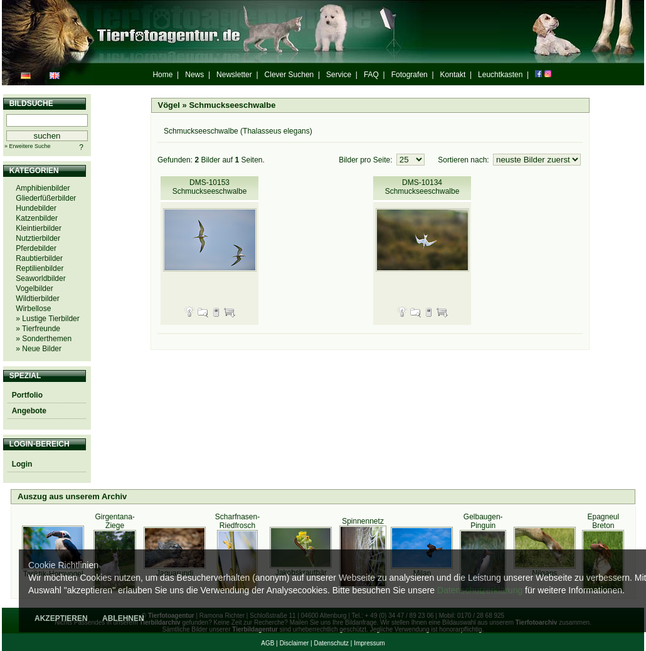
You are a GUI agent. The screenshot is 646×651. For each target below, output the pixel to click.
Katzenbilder (37, 218)
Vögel (169, 105)
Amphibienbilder (43, 188)
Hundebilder (36, 208)
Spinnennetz (363, 521)
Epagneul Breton (603, 521)
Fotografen (409, 74)
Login (22, 464)
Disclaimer (294, 643)
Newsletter (234, 74)
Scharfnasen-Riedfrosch (237, 521)
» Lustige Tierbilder (47, 318)
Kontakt (453, 74)
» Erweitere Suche (27, 146)
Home (162, 74)
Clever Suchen (289, 74)
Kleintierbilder (38, 228)
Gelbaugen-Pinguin (483, 521)
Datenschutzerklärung (479, 590)
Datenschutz (331, 643)
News (194, 74)
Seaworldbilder (40, 278)
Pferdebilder (36, 248)
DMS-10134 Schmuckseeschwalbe (422, 187)
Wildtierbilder (37, 298)
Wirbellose (33, 308)
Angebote (29, 410)
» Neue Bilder (38, 348)
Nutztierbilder (38, 238)
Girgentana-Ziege (114, 521)
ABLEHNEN (123, 618)
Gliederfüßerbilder (46, 198)
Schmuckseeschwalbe (232, 105)
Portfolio (27, 395)
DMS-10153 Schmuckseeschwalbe (209, 187)
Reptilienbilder (39, 268)
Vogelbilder (34, 288)
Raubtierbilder (39, 258)
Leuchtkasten (500, 74)
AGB (267, 643)
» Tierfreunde (38, 328)
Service (338, 74)
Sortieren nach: (464, 160)
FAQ (371, 74)
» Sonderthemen (43, 338)
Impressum (369, 643)
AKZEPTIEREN (61, 618)
